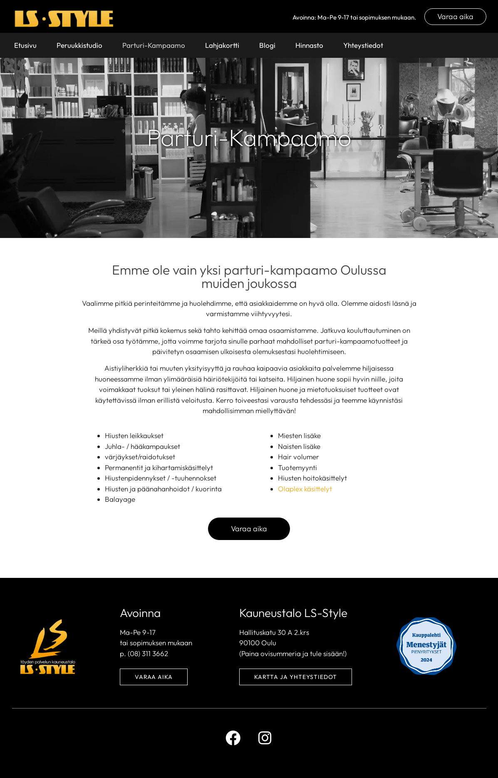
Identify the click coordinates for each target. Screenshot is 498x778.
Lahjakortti (222, 45)
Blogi (267, 45)
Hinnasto (309, 45)
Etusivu (25, 45)
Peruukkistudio (79, 45)
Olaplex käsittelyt (305, 488)
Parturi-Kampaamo (153, 45)
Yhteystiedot (363, 45)
